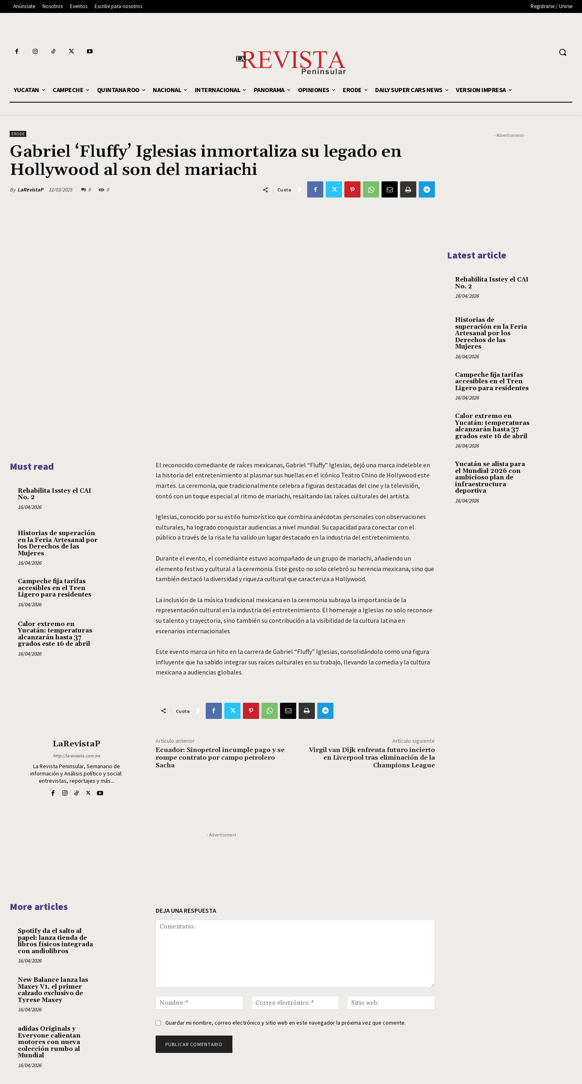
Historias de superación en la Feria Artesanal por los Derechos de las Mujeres (58, 543)
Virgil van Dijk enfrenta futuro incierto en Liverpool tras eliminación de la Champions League (372, 757)
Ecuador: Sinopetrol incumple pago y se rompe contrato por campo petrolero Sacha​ (220, 757)
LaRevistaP (30, 189)
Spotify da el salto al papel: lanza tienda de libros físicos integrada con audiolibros (55, 941)
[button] (562, 52)
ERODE (18, 134)
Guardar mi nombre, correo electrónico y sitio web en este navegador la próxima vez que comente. (285, 1022)
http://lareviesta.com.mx (76, 755)
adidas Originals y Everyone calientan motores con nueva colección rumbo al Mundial (49, 1042)
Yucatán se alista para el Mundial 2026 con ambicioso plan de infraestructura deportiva (490, 477)
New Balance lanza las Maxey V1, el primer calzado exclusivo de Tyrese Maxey (53, 990)
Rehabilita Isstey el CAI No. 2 (54, 494)
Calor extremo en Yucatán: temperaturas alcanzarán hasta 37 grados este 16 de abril (55, 634)
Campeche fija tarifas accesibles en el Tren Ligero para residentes (54, 588)
